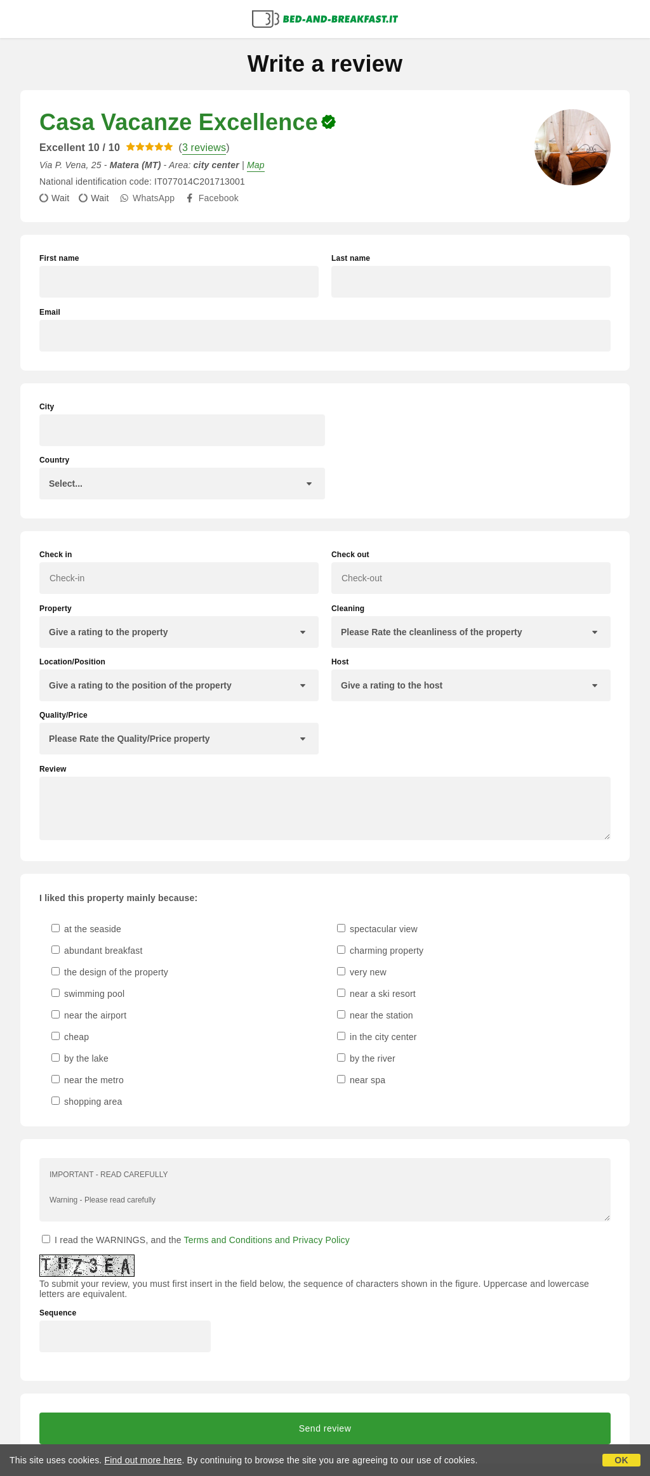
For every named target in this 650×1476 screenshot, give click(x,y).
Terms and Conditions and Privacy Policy (267, 1240)
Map (256, 165)
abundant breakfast (97, 951)
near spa (361, 1080)
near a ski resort (376, 994)
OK (621, 1460)
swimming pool (87, 994)
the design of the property (109, 972)
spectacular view (377, 929)
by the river (366, 1058)
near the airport (88, 1015)
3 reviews (204, 147)
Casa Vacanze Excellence (178, 122)
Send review (325, 1428)
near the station (375, 1015)
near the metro (87, 1080)
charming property (380, 951)
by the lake (80, 1058)
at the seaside (86, 929)
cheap (70, 1037)
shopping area (86, 1102)
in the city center (377, 1037)
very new (362, 972)
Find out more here (143, 1460)
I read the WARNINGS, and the (196, 1240)
